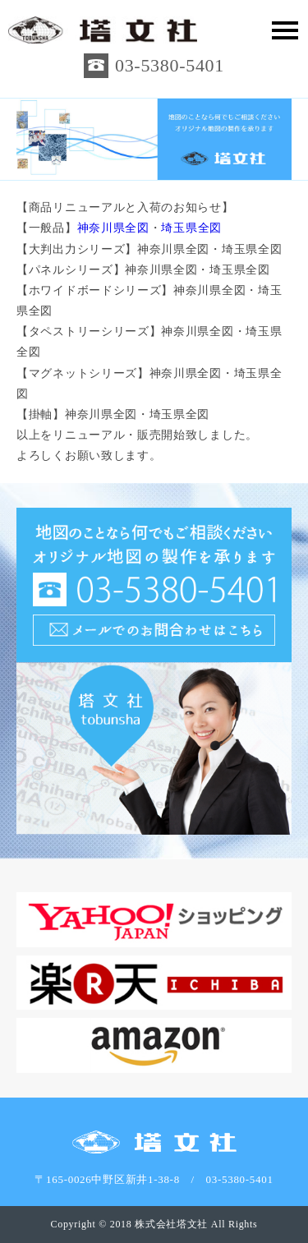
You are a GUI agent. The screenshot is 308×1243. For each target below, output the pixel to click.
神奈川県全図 (113, 228)
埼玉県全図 (191, 228)
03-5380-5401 (169, 65)
